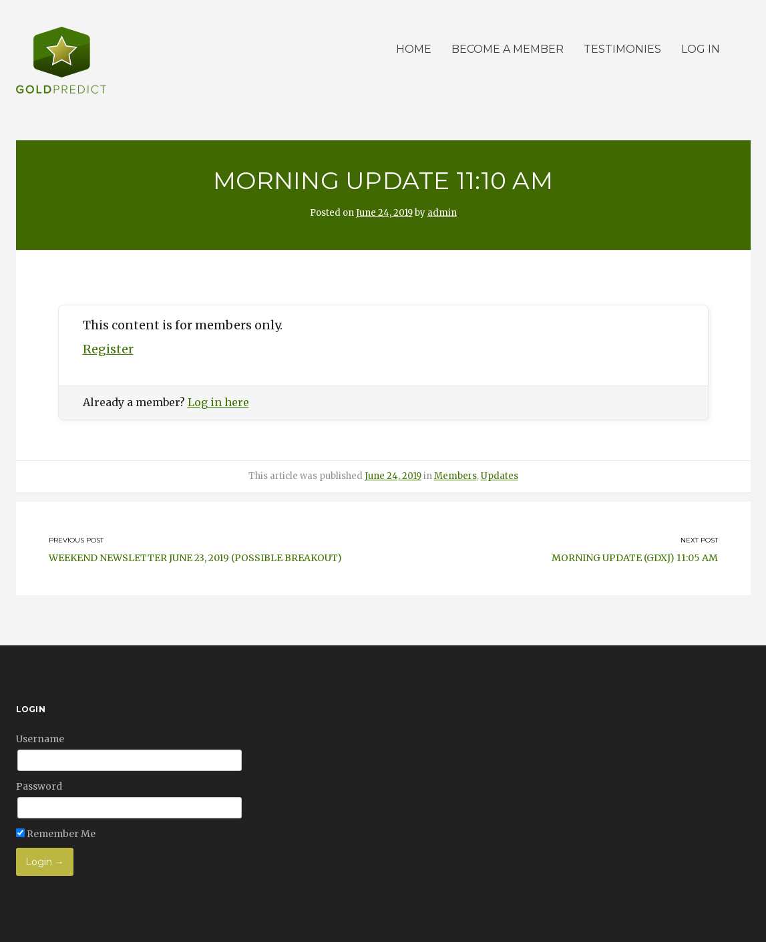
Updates (499, 476)
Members (455, 476)
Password (39, 786)
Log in (700, 49)
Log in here (218, 402)
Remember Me (55, 834)
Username (40, 739)
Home (413, 49)
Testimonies (622, 49)
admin (442, 212)
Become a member (507, 49)
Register (108, 349)
